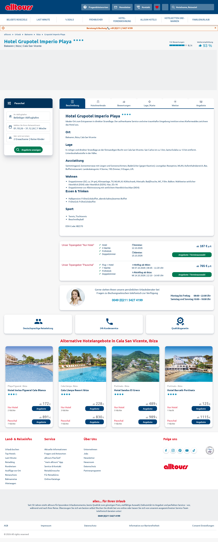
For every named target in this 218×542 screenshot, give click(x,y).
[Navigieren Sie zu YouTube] (187, 450)
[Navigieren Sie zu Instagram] (173, 450)
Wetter (175, 103)
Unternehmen (90, 449)
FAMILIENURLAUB (201, 19)
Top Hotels (10, 453)
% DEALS (69, 19)
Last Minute (11, 457)
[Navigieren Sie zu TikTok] (194, 450)
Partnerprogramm (92, 470)
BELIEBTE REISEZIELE (17, 19)
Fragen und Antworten (55, 453)
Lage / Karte (149, 103)
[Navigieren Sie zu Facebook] (166, 450)
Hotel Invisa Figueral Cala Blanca (27, 390)
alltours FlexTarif (52, 457)
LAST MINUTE (43, 19)
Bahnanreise (11, 479)
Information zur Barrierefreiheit (144, 525)
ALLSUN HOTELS (148, 19)
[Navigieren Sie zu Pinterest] (180, 450)
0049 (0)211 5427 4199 (127, 300)
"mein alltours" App (53, 462)
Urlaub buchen (12, 449)
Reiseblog (10, 462)
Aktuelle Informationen (55, 449)
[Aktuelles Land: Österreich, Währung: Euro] (165, 7)
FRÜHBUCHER (96, 19)
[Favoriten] (157, 7)
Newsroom (89, 462)
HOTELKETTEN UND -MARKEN (175, 19)
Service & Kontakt (52, 466)
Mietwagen (10, 483)
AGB (6, 525)
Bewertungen (123, 103)
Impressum (46, 525)
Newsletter (89, 457)
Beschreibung (72, 103)
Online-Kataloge (52, 479)
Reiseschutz (11, 474)
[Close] (215, 27)
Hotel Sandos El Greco (127, 390)
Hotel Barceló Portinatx (181, 390)
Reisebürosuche (52, 470)
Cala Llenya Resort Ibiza (75, 390)
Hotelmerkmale (98, 103)
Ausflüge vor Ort (13, 470)
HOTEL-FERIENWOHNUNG (122, 19)
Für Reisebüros (51, 474)
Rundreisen (10, 466)
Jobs (86, 453)
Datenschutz (90, 466)
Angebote (201, 103)
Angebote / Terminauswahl (191, 255)
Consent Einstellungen (203, 525)
